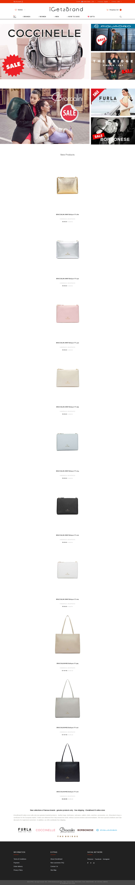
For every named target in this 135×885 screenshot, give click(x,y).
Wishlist (20, 10)
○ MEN (56, 17)
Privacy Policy (18, 870)
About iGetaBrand (56, 859)
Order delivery (18, 866)
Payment (16, 863)
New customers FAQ (57, 863)
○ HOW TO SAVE (73, 17)
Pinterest (90, 859)
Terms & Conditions (20, 859)
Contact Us (54, 866)
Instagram (106, 859)
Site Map (53, 870)
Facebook (98, 859)
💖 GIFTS (91, 17)
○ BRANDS (26, 17)
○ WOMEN (42, 17)
